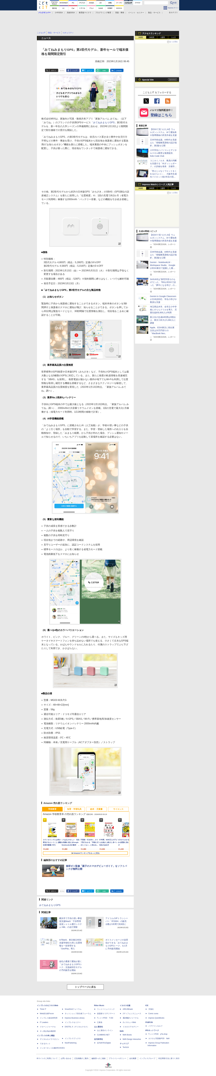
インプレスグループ (147, 1058)
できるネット (45, 1044)
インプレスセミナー (73, 1022)
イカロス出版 (125, 1005)
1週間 (162, 37)
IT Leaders (44, 1022)
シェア (74, 70)
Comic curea (153, 1014)
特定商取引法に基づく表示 (168, 1058)
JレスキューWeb (129, 1022)
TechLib (126, 1047)
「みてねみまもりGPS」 (104, 122)
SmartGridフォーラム (73, 1009)
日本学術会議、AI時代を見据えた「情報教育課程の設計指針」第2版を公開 (163, 143)
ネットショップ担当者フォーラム (78, 1014)
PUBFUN (149, 1022)
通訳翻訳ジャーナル (131, 1018)
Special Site (148, 80)
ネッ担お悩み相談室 (48, 1031)
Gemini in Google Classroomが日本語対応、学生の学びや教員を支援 (163, 299)
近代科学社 (98, 1039)
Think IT (43, 1009)
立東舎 (99, 1022)
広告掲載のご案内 (81, 1058)
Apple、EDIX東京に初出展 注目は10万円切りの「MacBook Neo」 (163, 330)
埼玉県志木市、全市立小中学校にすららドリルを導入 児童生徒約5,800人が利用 (163, 310)
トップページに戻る (85, 987)
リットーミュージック (106, 1009)
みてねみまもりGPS (50, 905)
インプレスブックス (73, 1038)
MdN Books (127, 1035)
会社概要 (132, 1058)
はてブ (89, 70)
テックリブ (124, 1044)
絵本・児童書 (96, 809)
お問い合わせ (66, 1058)
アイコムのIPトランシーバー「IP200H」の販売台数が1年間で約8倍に (116, 921)
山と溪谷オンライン (105, 1030)
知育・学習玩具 (74, 809)
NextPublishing (71, 1043)
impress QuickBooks (156, 1018)
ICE (146, 1005)
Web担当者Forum (47, 1014)
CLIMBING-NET (103, 1035)
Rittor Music (99, 1005)
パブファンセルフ (155, 1026)
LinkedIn (119, 70)
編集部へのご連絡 (99, 1058)
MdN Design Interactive (132, 1039)
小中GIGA (59, 13)
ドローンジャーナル (48, 1027)
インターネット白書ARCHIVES (52, 1048)
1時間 (140, 37)
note (104, 70)
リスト (62, 70)
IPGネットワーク (152, 1030)
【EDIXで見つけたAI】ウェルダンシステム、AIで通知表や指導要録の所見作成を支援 (163, 132)
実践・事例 (119, 13)
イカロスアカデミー (131, 1027)
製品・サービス (154, 13)
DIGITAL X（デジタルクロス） (77, 1027)
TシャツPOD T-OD (105, 1018)
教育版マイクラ (85, 13)
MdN (122, 1031)
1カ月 (173, 37)
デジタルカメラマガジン (49, 1039)
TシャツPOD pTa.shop (157, 1034)
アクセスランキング (151, 33)
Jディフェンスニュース (132, 1014)
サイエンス (118, 809)
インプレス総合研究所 (48, 1018)
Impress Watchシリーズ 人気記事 (158, 184)
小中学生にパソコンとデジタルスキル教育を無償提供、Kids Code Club (163, 153)
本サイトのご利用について (47, 1058)
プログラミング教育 (103, 13)
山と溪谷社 (98, 1027)
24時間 (151, 37)
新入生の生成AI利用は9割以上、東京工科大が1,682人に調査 (163, 320)
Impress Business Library (75, 1018)
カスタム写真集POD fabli (159, 1038)
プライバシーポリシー (117, 1058)
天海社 (151, 1009)
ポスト (53, 70)
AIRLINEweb (128, 1009)
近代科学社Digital (104, 1043)
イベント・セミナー (136, 13)
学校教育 (52, 809)
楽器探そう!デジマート (106, 1014)
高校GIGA (71, 13)
